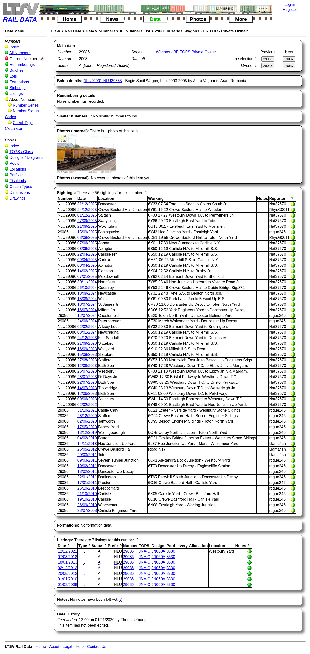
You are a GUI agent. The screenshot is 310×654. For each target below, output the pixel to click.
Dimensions (19, 192)
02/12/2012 (67, 568)
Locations (17, 169)
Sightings (17, 88)
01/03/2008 (67, 585)
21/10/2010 (87, 494)
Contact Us (96, 647)
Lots (13, 76)
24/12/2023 (87, 338)
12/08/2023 (87, 366)
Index (14, 47)
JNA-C (144, 551)
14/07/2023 (87, 388)
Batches (16, 70)
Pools (14, 163)
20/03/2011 (87, 455)
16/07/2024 (87, 310)
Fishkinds (17, 181)
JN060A (158, 551)
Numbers (107, 31)
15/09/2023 (87, 354)
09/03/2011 (87, 460)
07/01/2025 (87, 276)
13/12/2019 (87, 432)
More (241, 19)
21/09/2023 (87, 343)
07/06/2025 (87, 243)
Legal (67, 647)
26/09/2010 (87, 505)
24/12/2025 (87, 210)
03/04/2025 (87, 265)
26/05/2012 (87, 449)
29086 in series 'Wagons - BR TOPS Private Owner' (201, 31)
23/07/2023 (87, 377)
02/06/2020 (87, 421)
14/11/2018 (87, 444)
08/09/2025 (87, 237)
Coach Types (20, 187)
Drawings (17, 198)
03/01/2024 (87, 332)
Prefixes (16, 175)
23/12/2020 (87, 416)
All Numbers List (135, 31)
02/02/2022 (87, 405)
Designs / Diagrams (26, 158)
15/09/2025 (87, 232)
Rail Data (73, 31)
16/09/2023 (87, 349)
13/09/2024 (87, 293)
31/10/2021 (87, 410)
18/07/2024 (87, 304)
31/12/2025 (87, 204)
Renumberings (22, 64)
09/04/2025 (87, 260)
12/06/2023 (87, 393)
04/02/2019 (87, 438)
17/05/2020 (87, 427)
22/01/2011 (87, 477)
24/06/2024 (87, 321)
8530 (170, 551)
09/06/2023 (87, 399)
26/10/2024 (87, 288)
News (112, 19)
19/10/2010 (87, 499)
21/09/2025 (87, 226)
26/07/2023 (87, 371)
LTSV (55, 31)
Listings (16, 94)
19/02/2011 (87, 466)
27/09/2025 (87, 221)
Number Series (26, 105)
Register (290, 10)
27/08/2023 (87, 360)
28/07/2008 (87, 510)
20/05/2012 (67, 573)
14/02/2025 (87, 271)
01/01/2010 (67, 579)
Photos (198, 19)
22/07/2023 (87, 382)
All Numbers (20, 53)
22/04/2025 (87, 254)
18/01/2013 (67, 562)
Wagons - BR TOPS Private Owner (186, 52)
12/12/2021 (67, 551)
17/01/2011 (87, 483)
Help (80, 647)
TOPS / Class (21, 152)
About (54, 647)
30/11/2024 (87, 282)
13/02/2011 (87, 471)
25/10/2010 (87, 488)
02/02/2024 (87, 327)
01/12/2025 (87, 215)
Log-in (290, 4)
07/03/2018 (67, 557)
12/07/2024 (87, 315)
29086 (128, 551)
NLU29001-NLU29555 (103, 81)
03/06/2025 (87, 249)
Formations (19, 82)
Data (155, 19)
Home (69, 19)
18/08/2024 (87, 299)
